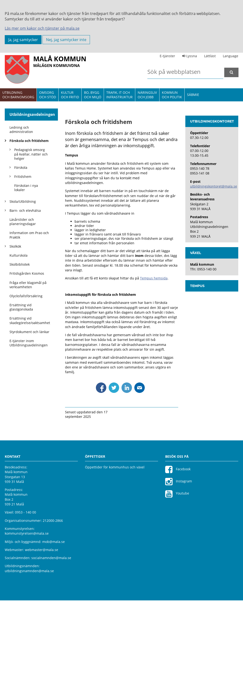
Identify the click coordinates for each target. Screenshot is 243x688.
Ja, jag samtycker (23, 39)
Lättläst (210, 56)
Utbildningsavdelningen (32, 114)
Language (230, 56)
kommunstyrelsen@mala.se (27, 621)
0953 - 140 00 (25, 600)
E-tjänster (167, 56)
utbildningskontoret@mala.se (213, 274)
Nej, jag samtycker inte (66, 39)
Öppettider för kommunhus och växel (115, 554)
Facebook (178, 557)
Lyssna (189, 56)
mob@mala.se (53, 629)
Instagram (178, 569)
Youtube (177, 581)
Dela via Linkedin (127, 475)
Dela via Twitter (114, 475)
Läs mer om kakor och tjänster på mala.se (42, 28)
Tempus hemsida (154, 365)
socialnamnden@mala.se (51, 645)
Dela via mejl (139, 475)
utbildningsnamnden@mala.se (29, 658)
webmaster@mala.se (41, 637)
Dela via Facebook (101, 475)
